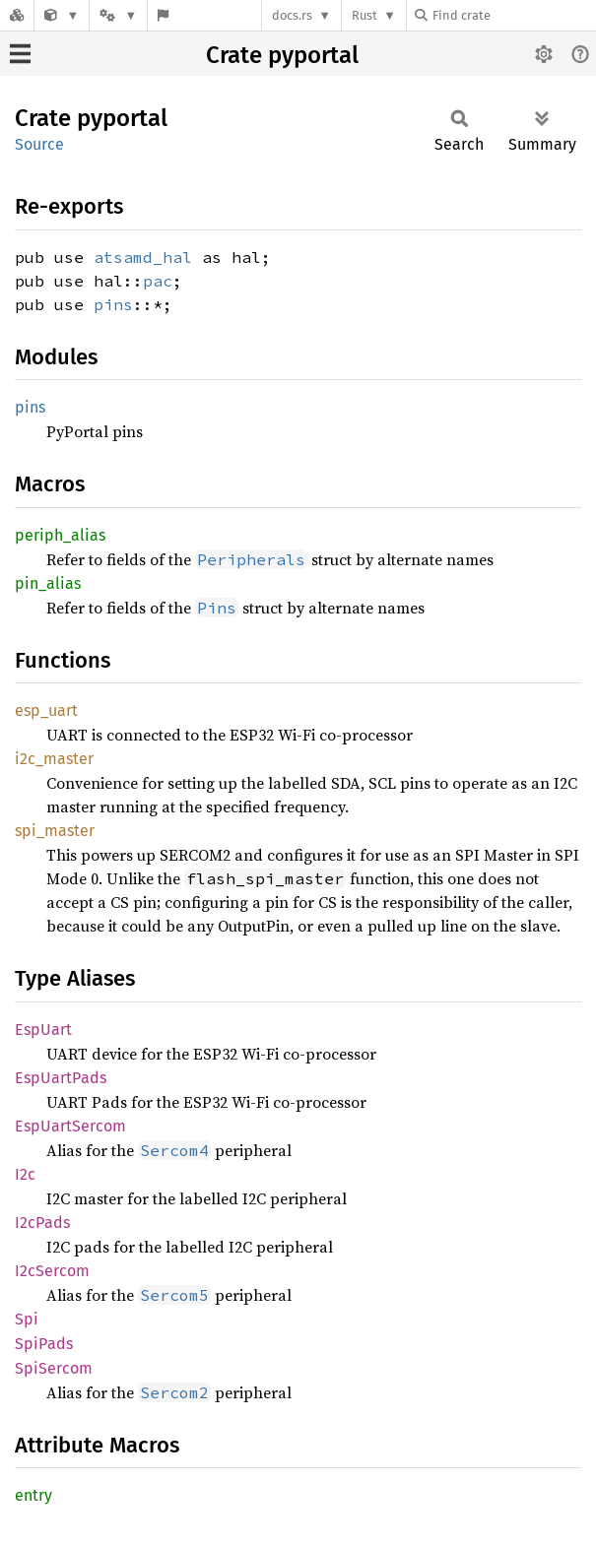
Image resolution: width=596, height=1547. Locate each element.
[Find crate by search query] (513, 15)
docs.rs (292, 15)
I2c (25, 1174)
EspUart (43, 1029)
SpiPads (44, 1343)
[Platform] (118, 15)
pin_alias (48, 583)
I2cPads (42, 1222)
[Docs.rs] (16, 15)
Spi (26, 1319)
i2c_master (54, 758)
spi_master (55, 830)
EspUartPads (60, 1077)
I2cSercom (52, 1270)
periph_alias (60, 535)
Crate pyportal (282, 55)
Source (39, 144)
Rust (364, 15)
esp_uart (46, 710)
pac (157, 280)
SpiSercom (54, 1368)
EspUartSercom (70, 1126)
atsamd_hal (143, 257)
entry (33, 1495)
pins (113, 304)
